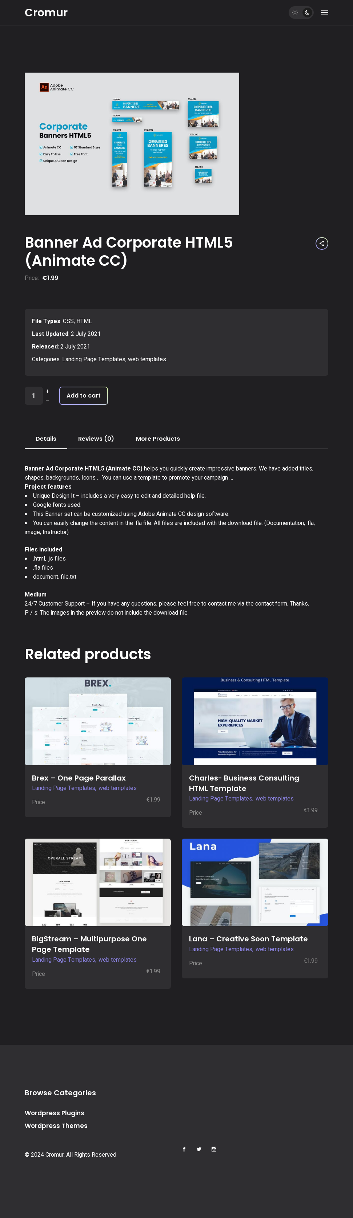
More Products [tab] (158, 439)
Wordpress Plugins (54, 1113)
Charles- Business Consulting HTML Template (244, 783)
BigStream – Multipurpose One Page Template (89, 944)
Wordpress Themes (56, 1125)
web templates (147, 359)
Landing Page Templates (93, 359)
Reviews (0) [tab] (96, 439)
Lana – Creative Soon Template (248, 939)
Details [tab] (46, 439)
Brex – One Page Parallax (79, 778)
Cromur (46, 12)
